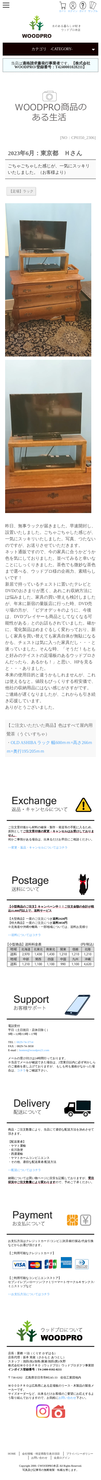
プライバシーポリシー (79, 1453)
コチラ (21, 1070)
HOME (12, 1453)
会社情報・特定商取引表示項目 (41, 1453)
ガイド (82, 9)
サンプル (93, 9)
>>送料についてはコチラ (24, 934)
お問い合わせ (67, 1397)
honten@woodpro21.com (34, 1050)
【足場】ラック (21, 191)
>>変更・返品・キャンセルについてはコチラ (38, 847)
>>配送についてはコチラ (24, 1170)
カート (62, 9)
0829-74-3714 (24, 1042)
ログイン (73, 9)
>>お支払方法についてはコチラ (29, 1294)
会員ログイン (62, 1457)
